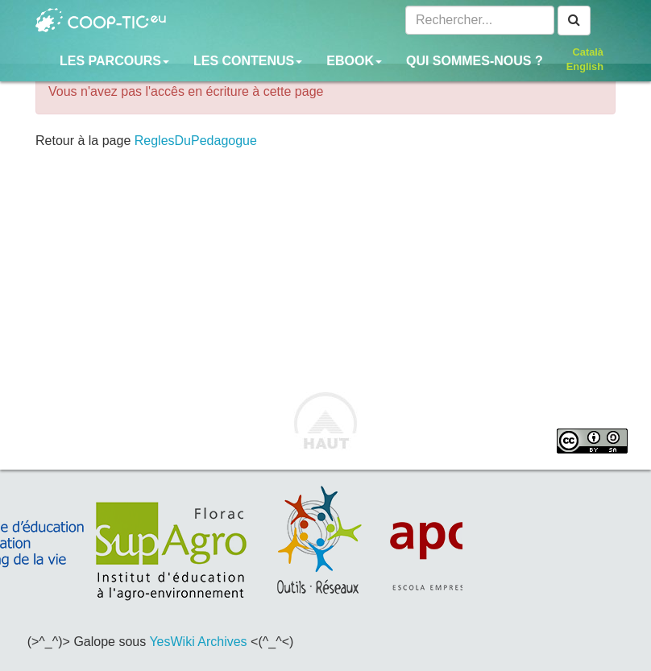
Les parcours (114, 61)
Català (588, 52)
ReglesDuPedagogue (196, 140)
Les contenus (247, 61)
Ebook (354, 61)
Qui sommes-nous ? (474, 61)
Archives (222, 641)
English (584, 66)
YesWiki (171, 641)
